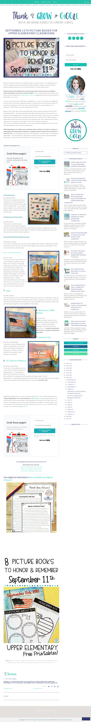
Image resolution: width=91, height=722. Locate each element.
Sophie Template (42, 720)
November (70, 382)
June (69, 402)
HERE (25, 406)
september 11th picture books (13, 683)
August (69, 389)
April (69, 407)
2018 (67, 416)
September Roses (10, 195)
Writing (75, 353)
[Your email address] (76, 60)
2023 (67, 368)
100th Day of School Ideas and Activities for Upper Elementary (79, 323)
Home (37, 2)
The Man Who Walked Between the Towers (17, 236)
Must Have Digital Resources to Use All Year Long (78, 271)
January (70, 414)
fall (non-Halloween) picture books (31, 467)
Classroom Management (75, 343)
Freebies (6, 681)
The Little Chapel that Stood (13, 252)
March (69, 409)
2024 (68, 365)
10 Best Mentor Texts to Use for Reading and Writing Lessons (78, 164)
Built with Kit (45, 171)
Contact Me (45, 2)
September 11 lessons (28, 95)
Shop (55, 2)
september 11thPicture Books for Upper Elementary (41, 683)
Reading (75, 350)
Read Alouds (24, 681)
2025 (67, 363)
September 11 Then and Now (14, 216)
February (70, 411)
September (71, 387)
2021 (67, 372)
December (70, 379)
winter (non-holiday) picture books (31, 469)
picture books (14, 681)
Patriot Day (34, 398)
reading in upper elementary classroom (41, 681)
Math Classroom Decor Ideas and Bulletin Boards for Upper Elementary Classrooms (75, 198)
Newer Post (8, 688)
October (70, 384)
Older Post (37, 688)
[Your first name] (44, 151)
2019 (67, 377)
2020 (68, 375)
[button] (17, 175)
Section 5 (53, 662)
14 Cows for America (16, 360)
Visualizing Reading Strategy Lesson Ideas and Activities (79, 180)
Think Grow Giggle (31, 720)
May (68, 404)
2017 (67, 418)
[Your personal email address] (44, 156)
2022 (67, 370)
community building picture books (31, 471)
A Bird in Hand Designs (65, 720)
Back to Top (86, 718)
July (68, 400)
